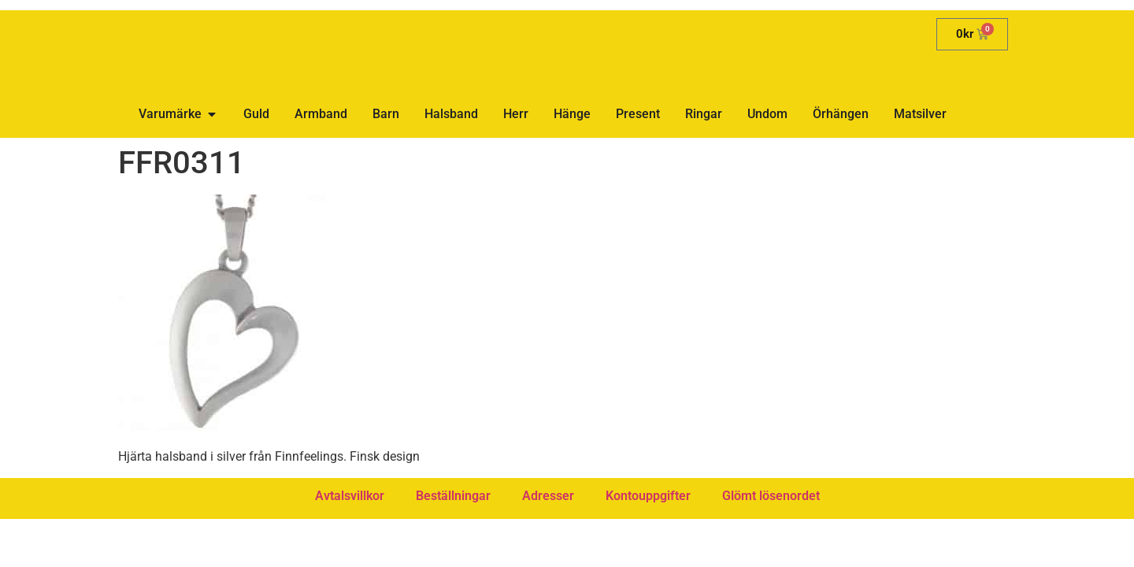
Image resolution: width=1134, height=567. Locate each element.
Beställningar (453, 495)
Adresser (548, 495)
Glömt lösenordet (771, 495)
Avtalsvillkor (349, 495)
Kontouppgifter (648, 495)
